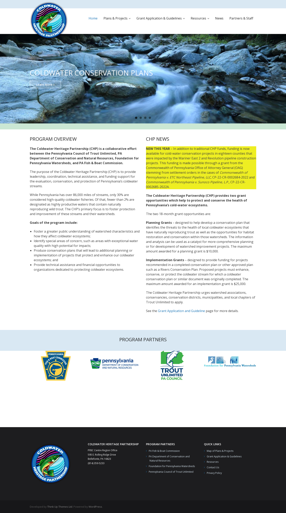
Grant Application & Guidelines (224, 456)
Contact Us (213, 467)
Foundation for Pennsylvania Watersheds (172, 466)
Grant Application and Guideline (181, 311)
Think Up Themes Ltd (59, 506)
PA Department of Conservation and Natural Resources (168, 459)
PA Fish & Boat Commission (164, 451)
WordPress (95, 506)
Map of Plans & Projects (220, 451)
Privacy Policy (214, 473)
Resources (212, 462)
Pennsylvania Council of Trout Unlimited (171, 471)
